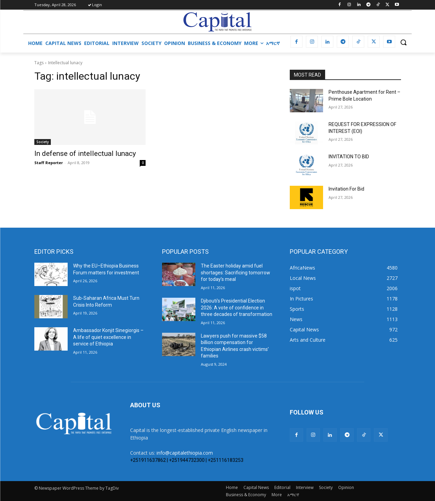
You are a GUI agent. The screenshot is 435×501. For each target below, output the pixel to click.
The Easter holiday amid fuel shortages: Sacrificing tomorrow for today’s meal (235, 272)
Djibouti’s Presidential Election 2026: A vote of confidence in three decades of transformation (236, 307)
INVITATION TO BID (349, 156)
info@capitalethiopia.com (185, 452)
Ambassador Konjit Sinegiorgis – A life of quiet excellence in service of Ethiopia (108, 337)
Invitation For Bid (346, 189)
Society (42, 141)
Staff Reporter (48, 162)
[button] (403, 42)
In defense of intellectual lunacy (85, 153)
